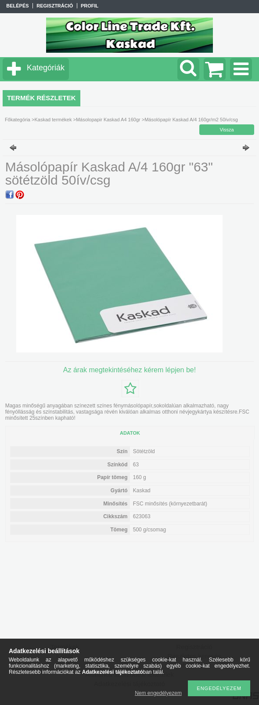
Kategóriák (46, 67)
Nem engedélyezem (158, 693)
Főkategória (17, 119)
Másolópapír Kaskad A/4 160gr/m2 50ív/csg (191, 119)
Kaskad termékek (53, 119)
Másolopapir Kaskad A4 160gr (108, 119)
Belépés (17, 5)
